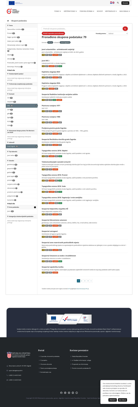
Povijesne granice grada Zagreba (54, 128)
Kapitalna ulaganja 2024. (51, 83)
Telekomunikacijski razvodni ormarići (56, 162)
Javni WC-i (45, 61)
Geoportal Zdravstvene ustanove (54, 220)
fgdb (60, 55)
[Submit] (125, 28)
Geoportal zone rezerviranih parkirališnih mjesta (60, 242)
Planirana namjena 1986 (51, 117)
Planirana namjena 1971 (51, 106)
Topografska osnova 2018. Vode (54, 186)
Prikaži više (11, 70)
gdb (60, 225)
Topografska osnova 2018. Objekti (55, 151)
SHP (50, 55)
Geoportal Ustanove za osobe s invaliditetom (59, 256)
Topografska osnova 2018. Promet (55, 175)
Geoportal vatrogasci (50, 231)
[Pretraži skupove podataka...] (82, 28)
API (69, 288)
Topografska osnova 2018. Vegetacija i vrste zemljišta (62, 197)
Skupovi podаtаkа (19, 21)
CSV (43, 55)
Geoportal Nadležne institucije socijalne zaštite (60, 94)
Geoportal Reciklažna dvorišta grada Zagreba (59, 139)
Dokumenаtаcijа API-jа (82, 288)
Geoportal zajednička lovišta (53, 267)
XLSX (60, 66)
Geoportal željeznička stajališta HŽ (55, 209)
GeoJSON (55, 55)
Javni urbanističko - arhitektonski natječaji (58, 49)
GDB (60, 145)
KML (47, 55)
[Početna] (8, 21)
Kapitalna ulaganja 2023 (51, 72)
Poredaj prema (101, 33)
